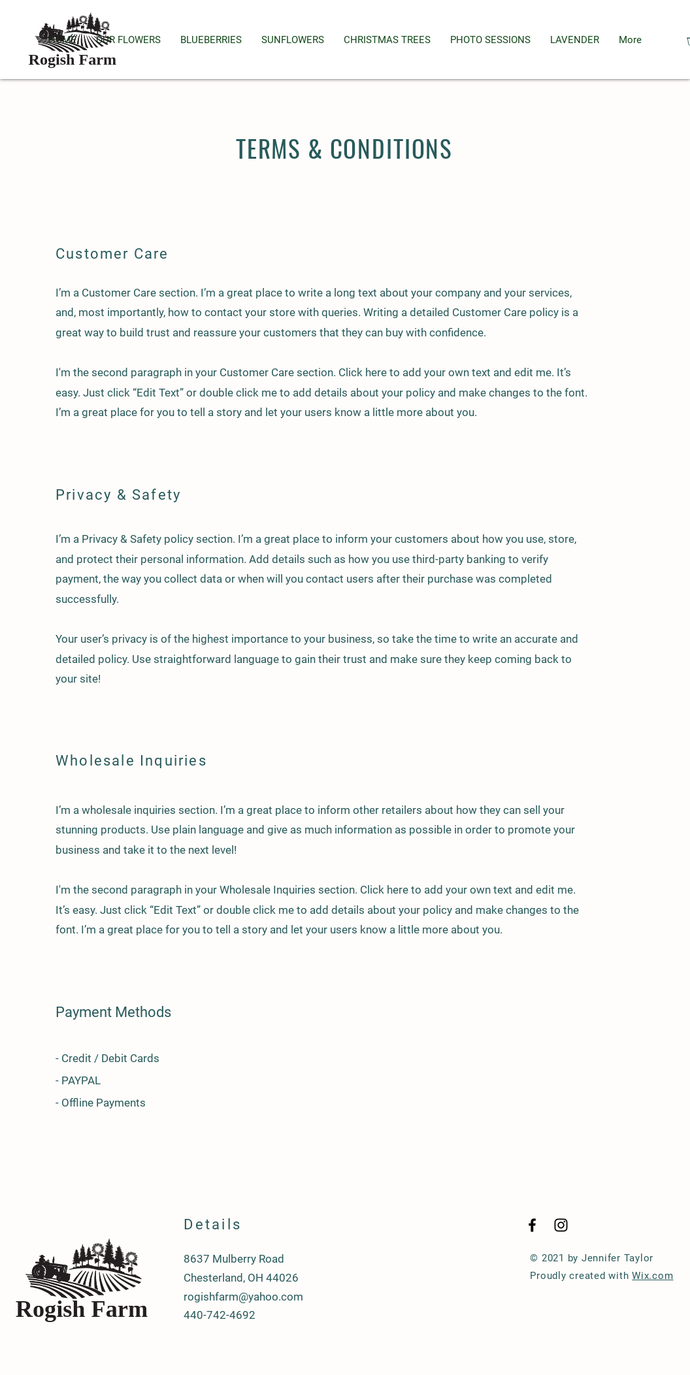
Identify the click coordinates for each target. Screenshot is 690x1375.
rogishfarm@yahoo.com (243, 1296)
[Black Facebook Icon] (532, 1225)
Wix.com (652, 1276)
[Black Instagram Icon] (561, 1225)
